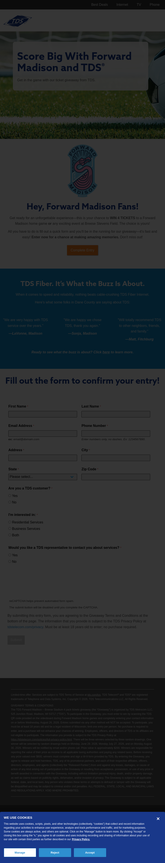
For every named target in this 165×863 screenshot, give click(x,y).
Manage (20, 852)
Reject (55, 852)
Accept (90, 852)
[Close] (158, 818)
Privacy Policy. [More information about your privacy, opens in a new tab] (81, 839)
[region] (82, 837)
